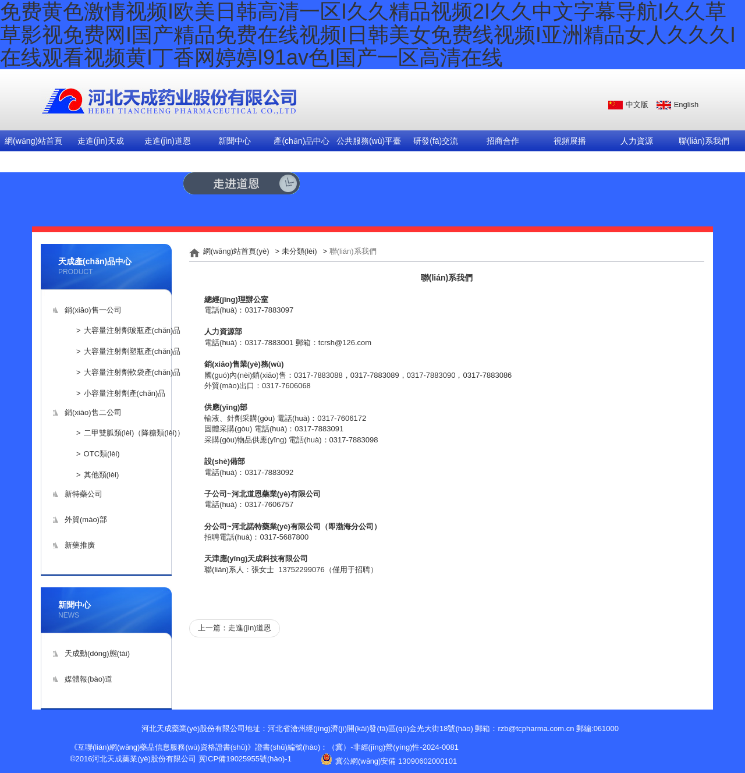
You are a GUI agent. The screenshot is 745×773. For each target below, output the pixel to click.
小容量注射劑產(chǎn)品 (125, 393)
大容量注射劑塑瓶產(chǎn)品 (132, 351)
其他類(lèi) (101, 474)
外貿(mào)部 (86, 519)
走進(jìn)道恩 (167, 141)
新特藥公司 (83, 494)
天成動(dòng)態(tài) (97, 653)
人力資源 (636, 141)
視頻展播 (570, 141)
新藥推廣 (80, 545)
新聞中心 (234, 141)
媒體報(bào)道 (88, 679)
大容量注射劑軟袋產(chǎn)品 (132, 372)
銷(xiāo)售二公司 (93, 412)
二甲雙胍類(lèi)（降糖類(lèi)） (134, 432)
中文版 (637, 104)
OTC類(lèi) (102, 453)
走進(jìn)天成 (100, 141)
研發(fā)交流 (435, 141)
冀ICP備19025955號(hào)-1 (245, 758)
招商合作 (503, 141)
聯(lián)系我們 (704, 141)
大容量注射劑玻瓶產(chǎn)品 (132, 330)
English (686, 104)
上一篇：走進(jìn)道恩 (234, 627)
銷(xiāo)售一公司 (93, 310)
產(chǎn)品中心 (301, 141)
